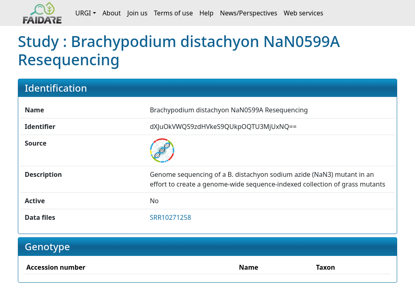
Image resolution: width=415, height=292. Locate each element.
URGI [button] (83, 13)
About (112, 13)
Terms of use (173, 13)
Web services (303, 13)
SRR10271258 (170, 217)
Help (206, 13)
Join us (137, 13)
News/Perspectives (248, 13)
